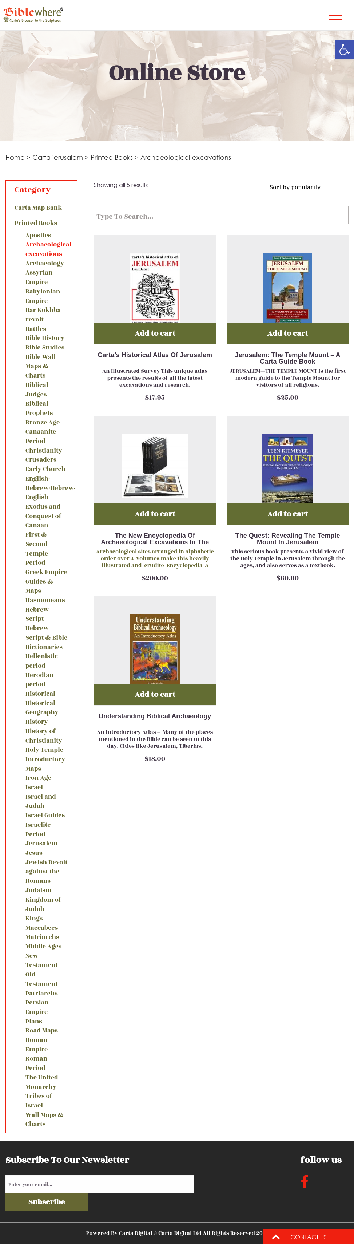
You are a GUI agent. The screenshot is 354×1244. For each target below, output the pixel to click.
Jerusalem (41, 843)
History (36, 722)
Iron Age (38, 778)
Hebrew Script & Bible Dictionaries (46, 638)
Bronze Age (42, 422)
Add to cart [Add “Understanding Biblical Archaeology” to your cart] (155, 694)
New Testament (41, 961)
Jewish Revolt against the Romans (46, 872)
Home (15, 157)
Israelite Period (38, 830)
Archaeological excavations (46, 249)
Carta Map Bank (38, 208)
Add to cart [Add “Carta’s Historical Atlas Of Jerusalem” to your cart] (155, 333)
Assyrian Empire (39, 277)
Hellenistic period (41, 661)
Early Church (45, 469)
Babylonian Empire (42, 296)
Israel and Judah (40, 802)
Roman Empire (36, 1045)
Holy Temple (44, 750)
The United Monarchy (41, 1082)
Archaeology (44, 263)
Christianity (43, 450)
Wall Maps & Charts (44, 1120)
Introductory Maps (45, 764)
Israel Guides (45, 815)
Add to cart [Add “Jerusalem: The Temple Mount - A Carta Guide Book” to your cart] (287, 333)
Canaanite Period (40, 436)
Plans (33, 1021)
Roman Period (36, 1063)
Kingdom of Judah (43, 905)
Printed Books (112, 157)
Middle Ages (43, 946)
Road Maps (41, 1030)
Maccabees (41, 928)
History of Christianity (43, 736)
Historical (40, 694)
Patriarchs (41, 993)
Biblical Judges (36, 390)
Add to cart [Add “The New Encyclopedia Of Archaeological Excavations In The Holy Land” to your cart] (155, 514)
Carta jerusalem (57, 157)
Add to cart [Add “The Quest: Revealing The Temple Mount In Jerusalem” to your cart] (287, 514)
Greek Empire (46, 572)
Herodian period (39, 680)
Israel (34, 787)
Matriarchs (42, 937)
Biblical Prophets (39, 408)
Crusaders (40, 460)
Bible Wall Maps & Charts (40, 366)
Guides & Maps (39, 586)
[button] (344, 49)
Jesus (33, 853)
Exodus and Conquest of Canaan (43, 516)
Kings (34, 918)
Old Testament (41, 979)
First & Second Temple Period (36, 549)
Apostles (38, 235)
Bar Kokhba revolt (43, 315)
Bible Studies (44, 347)
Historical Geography (42, 708)
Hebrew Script (37, 614)
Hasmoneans (45, 600)
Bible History (44, 338)
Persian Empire (37, 1007)
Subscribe (46, 1202)
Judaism (38, 890)
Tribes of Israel (38, 1101)
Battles (35, 329)
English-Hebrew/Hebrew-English (46, 488)
